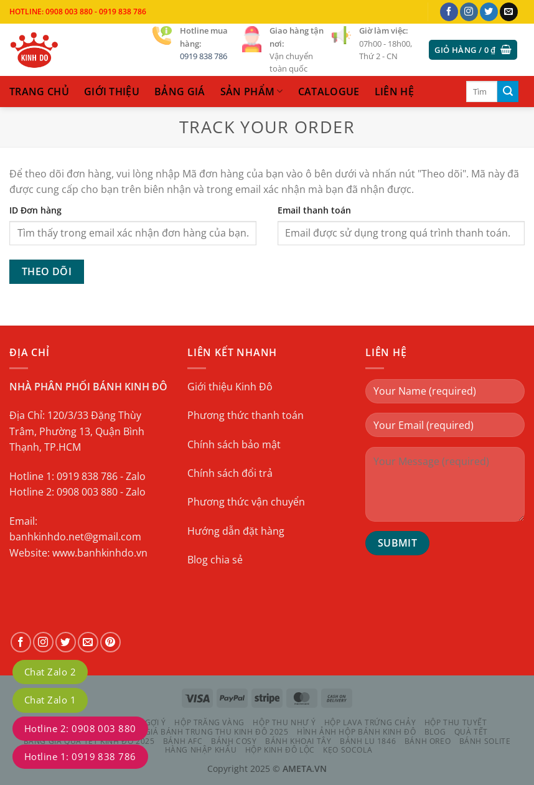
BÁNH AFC (183, 741)
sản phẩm (251, 91)
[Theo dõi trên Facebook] (449, 11)
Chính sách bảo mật (234, 444)
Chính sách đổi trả (230, 473)
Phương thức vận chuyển (246, 502)
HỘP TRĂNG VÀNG (209, 722)
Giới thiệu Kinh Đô (230, 386)
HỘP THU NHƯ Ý (284, 722)
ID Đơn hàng (35, 210)
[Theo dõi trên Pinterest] (110, 642)
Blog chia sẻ (215, 559)
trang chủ (39, 91)
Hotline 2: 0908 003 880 (80, 728)
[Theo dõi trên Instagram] (469, 11)
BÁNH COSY (234, 741)
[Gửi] (507, 91)
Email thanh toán (314, 210)
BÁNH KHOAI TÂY (298, 741)
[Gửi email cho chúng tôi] (509, 11)
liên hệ (394, 91)
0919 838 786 (203, 56)
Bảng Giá (179, 91)
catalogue (329, 91)
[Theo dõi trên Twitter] (489, 11)
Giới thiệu (111, 91)
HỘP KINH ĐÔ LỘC (280, 750)
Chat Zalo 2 (50, 671)
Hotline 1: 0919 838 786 (80, 756)
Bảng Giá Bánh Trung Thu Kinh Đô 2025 (204, 731)
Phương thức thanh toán (245, 415)
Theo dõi (47, 271)
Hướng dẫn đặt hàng (235, 531)
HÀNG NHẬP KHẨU (201, 750)
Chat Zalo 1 (50, 699)
